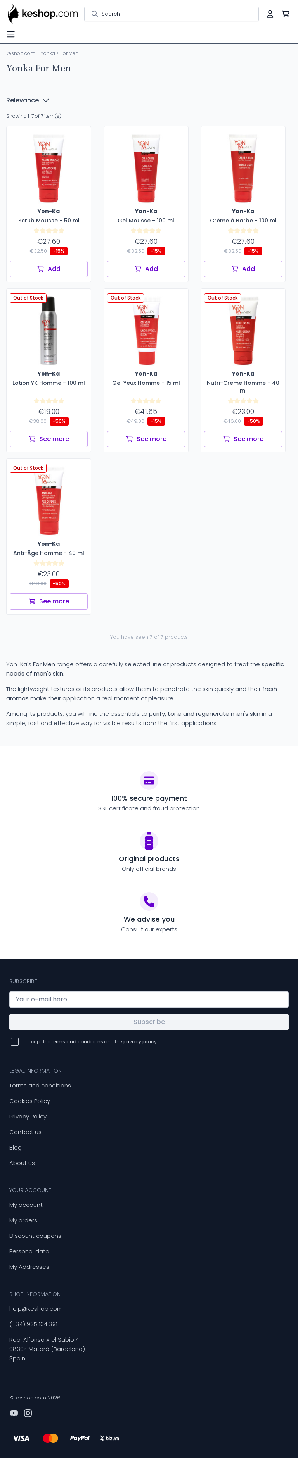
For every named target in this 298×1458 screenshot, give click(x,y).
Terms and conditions (40, 1085)
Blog (15, 1147)
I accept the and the (90, 1041)
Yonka (48, 53)
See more (48, 438)
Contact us (25, 1132)
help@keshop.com (36, 1309)
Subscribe (149, 1021)
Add (49, 268)
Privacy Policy (28, 1116)
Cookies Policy (29, 1101)
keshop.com (20, 53)
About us (22, 1163)
